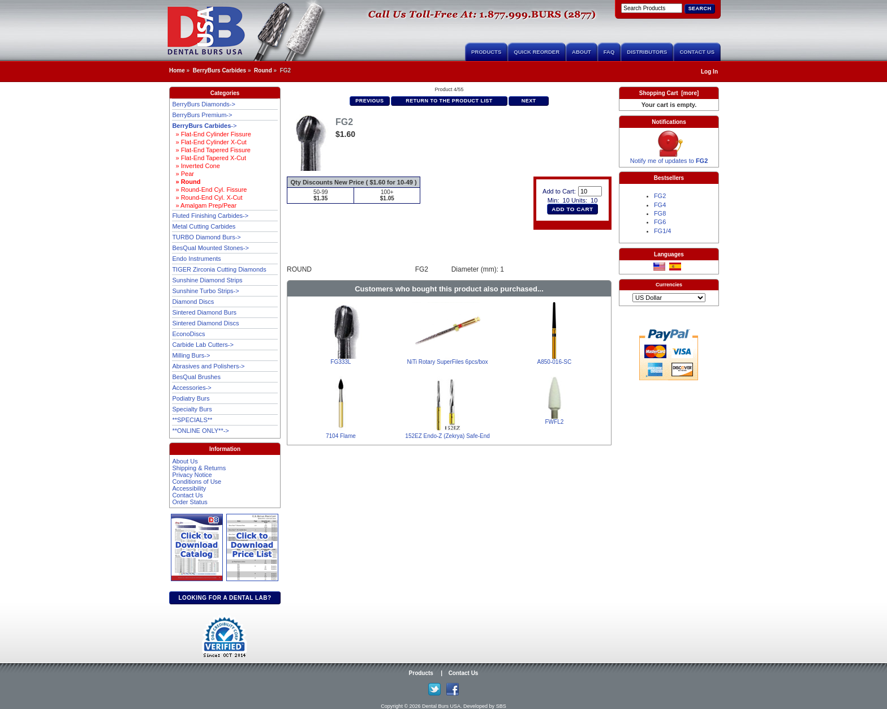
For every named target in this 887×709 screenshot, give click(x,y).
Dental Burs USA (441, 706)
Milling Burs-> (191, 355)
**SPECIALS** (192, 419)
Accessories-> (191, 387)
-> (204, 125)
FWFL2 (554, 422)
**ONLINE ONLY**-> (200, 430)
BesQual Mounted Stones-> (210, 247)
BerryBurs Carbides (219, 70)
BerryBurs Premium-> (202, 114)
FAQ (609, 52)
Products (486, 52)
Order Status (189, 502)
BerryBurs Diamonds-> (203, 104)
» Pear (183, 173)
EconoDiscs (188, 333)
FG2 (660, 195)
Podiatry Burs (190, 398)
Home (177, 70)
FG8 (660, 213)
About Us (184, 461)
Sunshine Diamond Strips (207, 280)
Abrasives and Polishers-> (208, 366)
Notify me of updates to (669, 158)
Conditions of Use (196, 481)
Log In (709, 71)
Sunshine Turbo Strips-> (205, 290)
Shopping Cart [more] (669, 93)
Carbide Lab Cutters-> (203, 344)
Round (263, 70)
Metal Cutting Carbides (203, 226)
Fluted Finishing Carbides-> (210, 215)
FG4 (660, 204)
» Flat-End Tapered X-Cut (209, 157)
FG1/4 (662, 230)
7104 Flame (341, 436)
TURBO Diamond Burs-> (206, 237)
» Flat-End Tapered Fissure (211, 150)
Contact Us (696, 52)
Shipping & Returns (199, 468)
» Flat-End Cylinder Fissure (211, 134)
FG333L (340, 362)
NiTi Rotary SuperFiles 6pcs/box (447, 362)
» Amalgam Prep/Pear (204, 205)
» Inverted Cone (195, 165)
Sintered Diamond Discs (205, 323)
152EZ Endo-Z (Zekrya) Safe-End (447, 436)
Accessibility (189, 488)
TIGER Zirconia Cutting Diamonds (219, 269)
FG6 (660, 221)
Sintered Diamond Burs (204, 312)
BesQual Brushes (196, 376)
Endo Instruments (196, 258)
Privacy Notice (192, 474)
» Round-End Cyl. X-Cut (207, 197)
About (581, 52)
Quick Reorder (536, 52)
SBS (501, 706)
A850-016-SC (554, 362)
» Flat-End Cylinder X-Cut (209, 142)
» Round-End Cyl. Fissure (209, 189)
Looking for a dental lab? (224, 598)
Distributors (647, 52)
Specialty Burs (192, 409)
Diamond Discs (193, 301)
